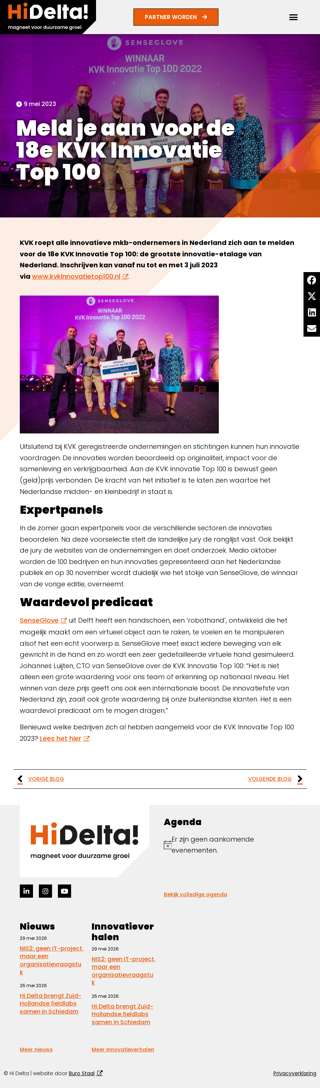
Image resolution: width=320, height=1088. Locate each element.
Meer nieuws (36, 1049)
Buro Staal (82, 1073)
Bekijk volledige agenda (195, 894)
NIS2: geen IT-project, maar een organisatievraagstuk (52, 960)
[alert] (232, 845)
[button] (293, 17)
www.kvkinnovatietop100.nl (76, 276)
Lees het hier (60, 738)
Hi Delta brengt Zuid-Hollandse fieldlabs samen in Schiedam (50, 1004)
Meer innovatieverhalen (123, 1049)
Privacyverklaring (294, 1073)
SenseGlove (39, 620)
